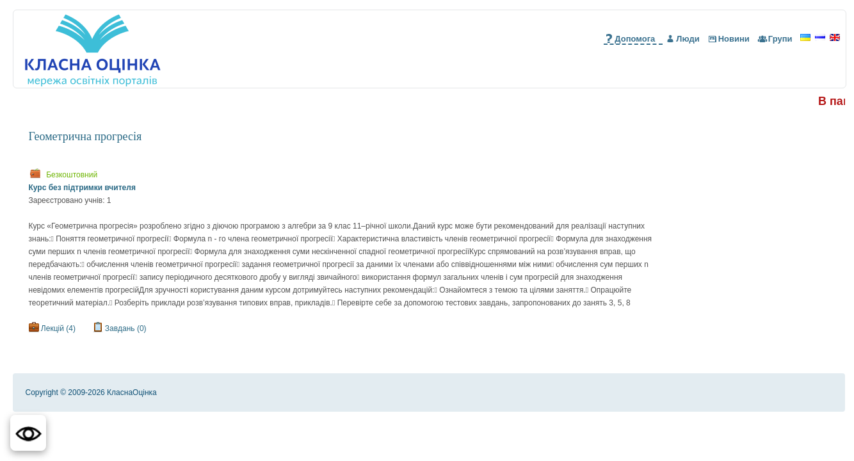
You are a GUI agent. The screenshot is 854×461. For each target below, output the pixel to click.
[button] (28, 433)
